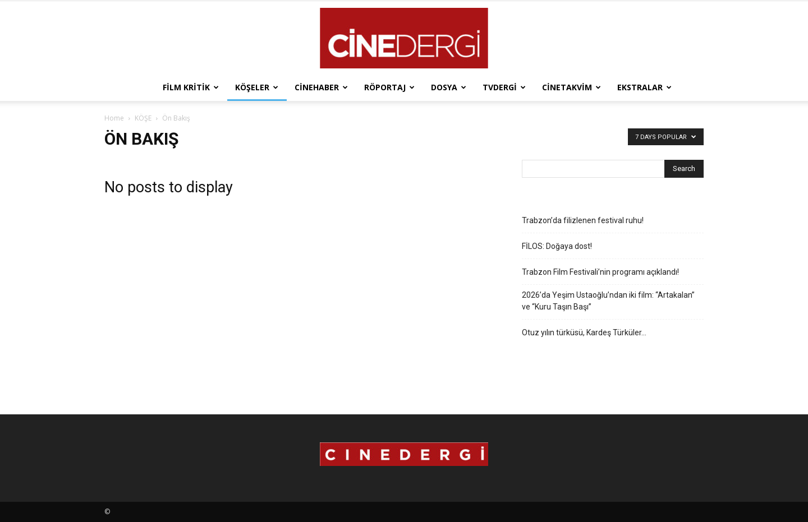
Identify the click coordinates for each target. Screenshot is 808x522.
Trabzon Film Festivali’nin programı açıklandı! (600, 271)
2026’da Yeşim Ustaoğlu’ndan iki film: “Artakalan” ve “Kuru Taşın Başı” (608, 300)
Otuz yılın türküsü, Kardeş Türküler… (584, 332)
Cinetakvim (571, 87)
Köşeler (256, 87)
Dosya (448, 87)
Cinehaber (321, 87)
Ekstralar (644, 87)
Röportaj (389, 87)
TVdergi (504, 87)
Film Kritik (191, 87)
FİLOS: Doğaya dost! (557, 246)
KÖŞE (143, 118)
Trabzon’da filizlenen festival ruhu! (583, 220)
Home (114, 118)
